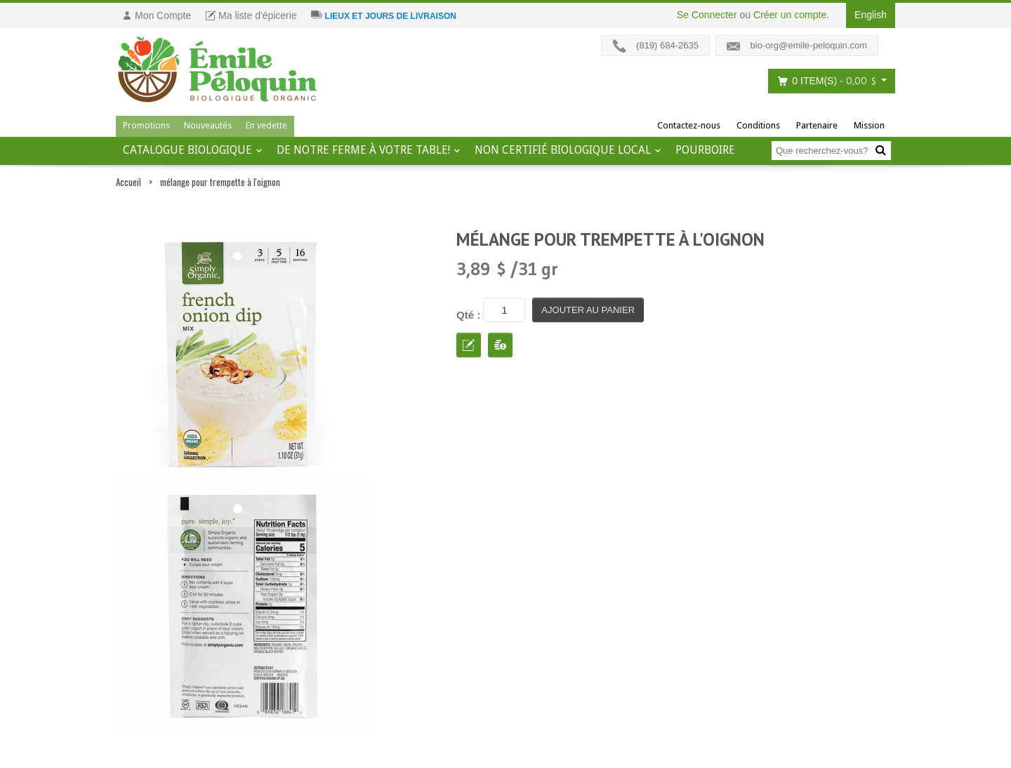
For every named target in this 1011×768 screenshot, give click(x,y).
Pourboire (705, 150)
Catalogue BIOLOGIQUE (187, 150)
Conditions (758, 125)
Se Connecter (707, 14)
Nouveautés (208, 125)
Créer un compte (789, 14)
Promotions (146, 125)
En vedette (266, 125)
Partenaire (817, 125)
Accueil (128, 182)
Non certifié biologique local (563, 150)
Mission (869, 125)
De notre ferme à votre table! (363, 150)
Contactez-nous (688, 125)
